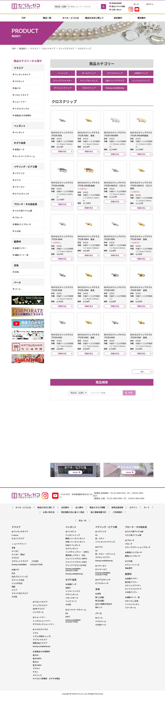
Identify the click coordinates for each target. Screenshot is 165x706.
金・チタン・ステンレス (105, 563)
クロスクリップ (89, 88)
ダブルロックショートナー (43, 633)
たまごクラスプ (18, 547)
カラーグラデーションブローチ (137, 556)
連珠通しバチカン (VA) (75, 564)
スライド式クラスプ (20, 602)
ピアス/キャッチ (102, 592)
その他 (14, 605)
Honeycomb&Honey (115, 88)
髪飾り (68, 597)
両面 (13, 595)
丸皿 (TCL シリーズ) (20, 585)
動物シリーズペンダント (75, 547)
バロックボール (71, 607)
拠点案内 (141, 18)
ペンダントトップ (72, 544)
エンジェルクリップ (141, 80)
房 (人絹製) (99, 606)
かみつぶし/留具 (131, 610)
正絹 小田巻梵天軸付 (103, 613)
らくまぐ (15, 560)
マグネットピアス (102, 566)
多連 (13, 557)
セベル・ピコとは (70, 18)
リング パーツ (71, 610)
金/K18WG (37, 667)
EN (66, 622)
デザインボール (71, 603)
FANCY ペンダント (72, 554)
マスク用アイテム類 (133, 544)
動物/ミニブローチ (132, 565)
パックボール (38, 621)
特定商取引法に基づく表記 (72, 521)
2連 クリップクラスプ (115, 80)
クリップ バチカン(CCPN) (75, 574)
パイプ (14, 599)
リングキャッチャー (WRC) (77, 561)
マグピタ (15, 567)
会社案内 (118, 18)
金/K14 (35, 671)
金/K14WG (37, 674)
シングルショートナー (42, 630)
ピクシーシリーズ (132, 574)
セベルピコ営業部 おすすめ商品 (46, 687)
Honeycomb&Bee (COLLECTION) (27, 573)
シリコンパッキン (132, 613)
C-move (15, 544)
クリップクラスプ (40, 614)
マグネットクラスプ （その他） (26, 570)
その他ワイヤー (131, 601)
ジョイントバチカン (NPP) (76, 567)
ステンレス (37, 684)
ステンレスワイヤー (133, 594)
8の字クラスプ (39, 618)
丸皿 (13, 582)
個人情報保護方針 (98, 521)
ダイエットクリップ (62, 88)
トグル (35, 642)
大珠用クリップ (141, 73)
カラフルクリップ (115, 73)
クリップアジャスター (62, 80)
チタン (35, 681)
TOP (14, 48)
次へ (142, 385)
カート (147, 516)
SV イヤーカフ (101, 578)
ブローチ (128, 553)
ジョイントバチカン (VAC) (76, 571)
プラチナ (36, 677)
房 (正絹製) (99, 610)
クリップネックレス (89, 80)
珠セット (98, 616)
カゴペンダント (71, 557)
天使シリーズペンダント (75, 551)
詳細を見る (62, 154)
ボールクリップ (89, 73)
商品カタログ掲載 (97, 516)
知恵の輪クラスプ (40, 652)
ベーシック (62, 73)
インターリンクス (72, 600)
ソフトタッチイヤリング (105, 551)
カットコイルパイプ (133, 598)
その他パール (100, 634)
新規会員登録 (117, 516)
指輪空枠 (128, 577)
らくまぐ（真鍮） (19, 563)
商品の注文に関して (94, 18)
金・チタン (99, 547)
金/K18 (35, 664)
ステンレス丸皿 (18, 589)
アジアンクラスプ (40, 648)
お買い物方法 (49, 521)
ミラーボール (130, 617)
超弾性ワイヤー (131, 591)
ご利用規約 (117, 521)
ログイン (133, 516)
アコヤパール (100, 630)
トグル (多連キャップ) (42, 645)
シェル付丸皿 (17, 592)
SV (96, 544)
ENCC (67, 626)
